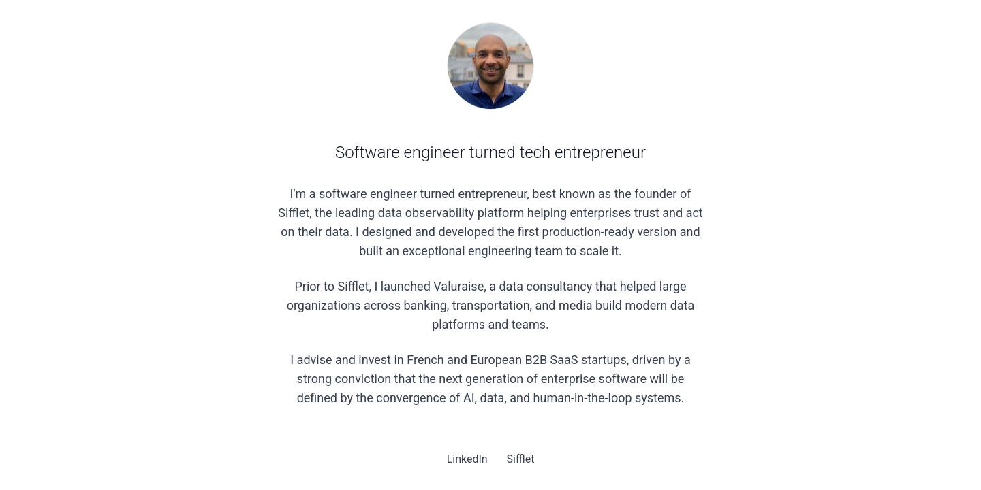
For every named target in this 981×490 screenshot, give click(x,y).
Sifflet (521, 459)
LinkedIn (468, 459)
